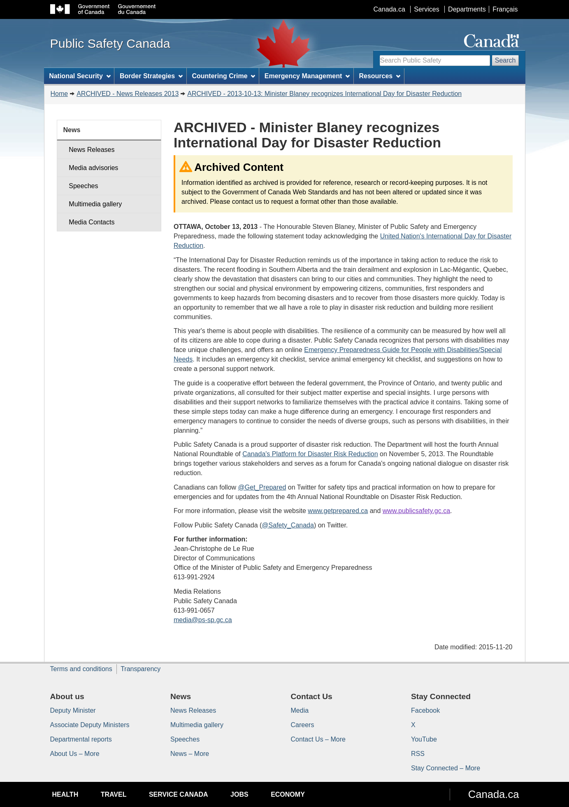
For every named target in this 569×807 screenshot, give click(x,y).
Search (505, 60)
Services (426, 9)
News (72, 129)
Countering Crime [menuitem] (223, 75)
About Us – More (75, 753)
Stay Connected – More (445, 768)
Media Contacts (91, 222)
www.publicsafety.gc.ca (416, 510)
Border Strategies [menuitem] (151, 75)
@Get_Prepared (262, 487)
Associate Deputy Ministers (90, 724)
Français (505, 9)
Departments (467, 9)
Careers (302, 724)
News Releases (91, 149)
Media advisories (93, 167)
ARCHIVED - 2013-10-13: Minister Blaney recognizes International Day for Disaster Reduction (324, 93)
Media (300, 710)
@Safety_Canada (288, 525)
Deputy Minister (73, 710)
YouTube (424, 739)
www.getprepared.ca (338, 510)
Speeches (83, 185)
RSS (418, 753)
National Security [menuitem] (80, 75)
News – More (189, 753)
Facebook (425, 710)
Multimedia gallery (95, 204)
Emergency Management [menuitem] (307, 75)
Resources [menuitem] (379, 75)
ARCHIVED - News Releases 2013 (128, 93)
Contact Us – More (318, 739)
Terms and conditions (81, 668)
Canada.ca (389, 9)
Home (59, 93)
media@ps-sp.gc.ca (203, 619)
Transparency (140, 668)
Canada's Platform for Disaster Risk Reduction (310, 453)
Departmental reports (81, 739)
